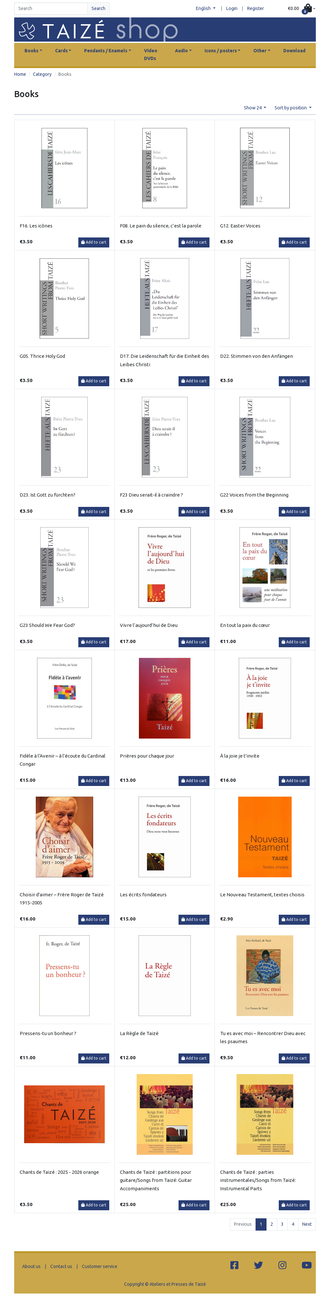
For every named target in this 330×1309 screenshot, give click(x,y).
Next (307, 1224)
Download (294, 50)
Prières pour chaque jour (147, 756)
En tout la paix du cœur (245, 625)
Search (98, 8)
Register (255, 8)
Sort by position (291, 107)
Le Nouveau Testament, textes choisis (262, 894)
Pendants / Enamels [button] (105, 50)
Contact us (61, 1266)
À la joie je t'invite (239, 756)
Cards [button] (61, 50)
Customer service (99, 1266)
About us (31, 1266)
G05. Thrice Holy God (42, 356)
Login (232, 8)
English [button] (204, 8)
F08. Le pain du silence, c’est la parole (160, 225)
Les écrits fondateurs (143, 894)
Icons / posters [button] (221, 50)
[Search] (51, 9)
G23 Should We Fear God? (47, 625)
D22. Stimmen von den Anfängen (256, 356)
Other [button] (260, 50)
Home (20, 74)
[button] (301, 8)
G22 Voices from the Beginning (254, 495)
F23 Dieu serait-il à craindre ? (151, 495)
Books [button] (31, 50)
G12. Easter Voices (240, 225)
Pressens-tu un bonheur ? (48, 1033)
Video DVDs (150, 54)
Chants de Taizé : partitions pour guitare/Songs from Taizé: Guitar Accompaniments (156, 1180)
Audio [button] (181, 50)
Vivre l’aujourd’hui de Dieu (149, 625)
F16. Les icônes (36, 225)
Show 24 (253, 107)
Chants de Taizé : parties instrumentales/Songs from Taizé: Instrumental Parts (258, 1180)
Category (42, 74)
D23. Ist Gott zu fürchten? (47, 495)
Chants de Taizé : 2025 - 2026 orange (59, 1172)
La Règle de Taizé (139, 1033)
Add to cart (93, 242)
